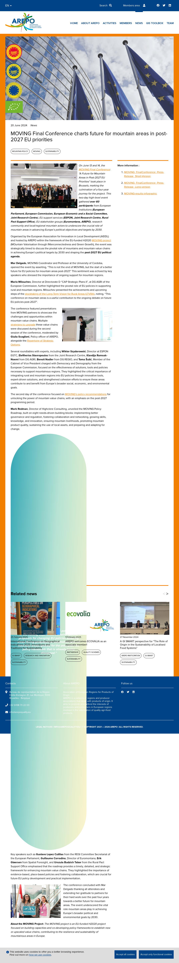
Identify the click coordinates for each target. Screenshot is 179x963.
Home (74, 23)
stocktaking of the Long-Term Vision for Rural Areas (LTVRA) (59, 294)
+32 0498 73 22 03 (19, 705)
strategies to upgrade (23, 324)
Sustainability (52, 151)
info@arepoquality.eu (20, 712)
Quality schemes (91, 652)
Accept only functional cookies (156, 954)
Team (170, 23)
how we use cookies (40, 954)
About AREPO (90, 23)
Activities (109, 23)
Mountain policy (20, 151)
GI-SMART (16, 656)
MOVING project (101, 240)
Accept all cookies (125, 954)
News (139, 23)
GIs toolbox (154, 23)
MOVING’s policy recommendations (85, 394)
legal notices (44, 727)
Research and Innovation (37, 656)
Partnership (72, 652)
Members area (131, 5)
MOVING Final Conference (94, 169)
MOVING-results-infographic (140, 193)
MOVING (36, 151)
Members (126, 23)
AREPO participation (131, 656)
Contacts (10, 683)
